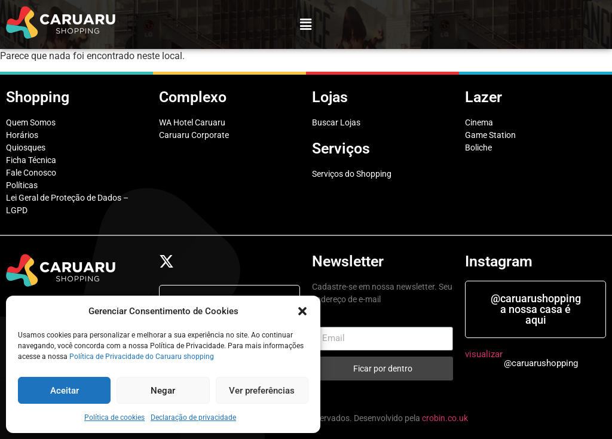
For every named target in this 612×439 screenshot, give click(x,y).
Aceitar (64, 390)
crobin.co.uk (445, 418)
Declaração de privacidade (193, 417)
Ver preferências (262, 390)
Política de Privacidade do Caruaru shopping (141, 356)
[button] (302, 311)
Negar (163, 390)
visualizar (484, 354)
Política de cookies (114, 417)
